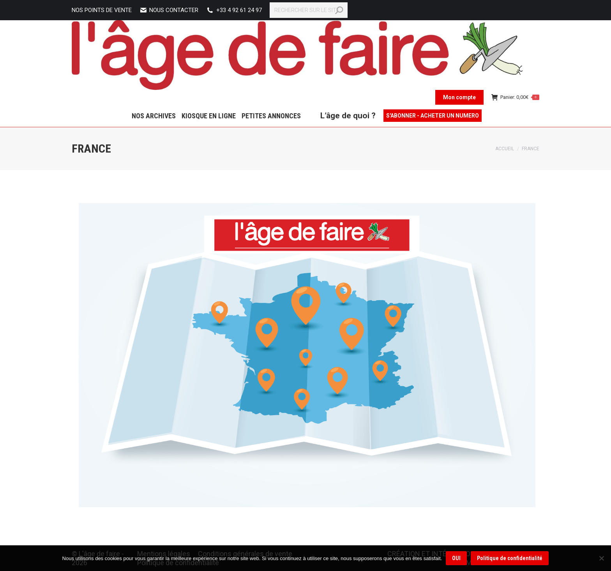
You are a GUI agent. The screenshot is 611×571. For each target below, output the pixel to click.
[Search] (309, 10)
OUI (456, 558)
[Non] (601, 558)
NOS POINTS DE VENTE (102, 10)
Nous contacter (169, 10)
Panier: (515, 97)
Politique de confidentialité (509, 558)
